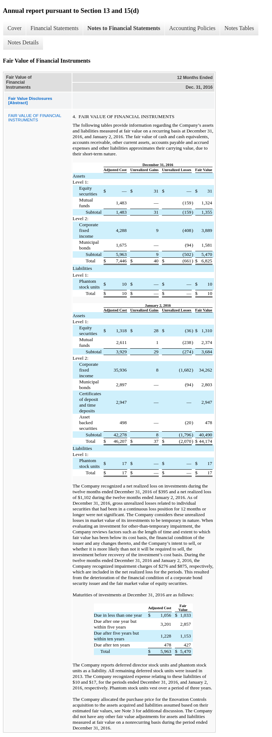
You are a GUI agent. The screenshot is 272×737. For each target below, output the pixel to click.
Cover (15, 28)
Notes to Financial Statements (123, 28)
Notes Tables (239, 28)
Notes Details (23, 42)
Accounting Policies (192, 28)
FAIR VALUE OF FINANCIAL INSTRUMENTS (34, 117)
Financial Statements (54, 28)
